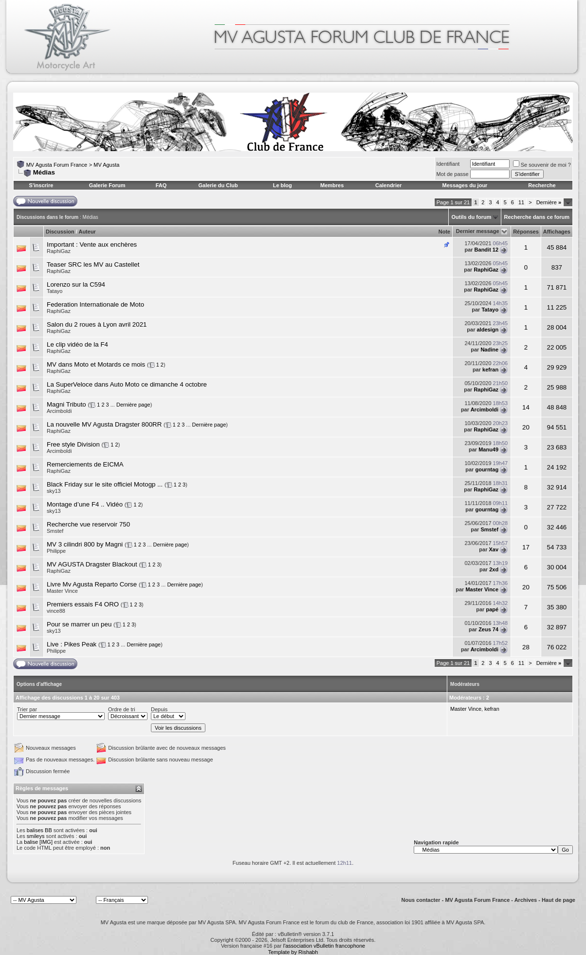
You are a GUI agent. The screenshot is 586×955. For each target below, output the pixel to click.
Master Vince (62, 591)
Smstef (55, 531)
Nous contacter (421, 900)
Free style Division (73, 444)
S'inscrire (41, 185)
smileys (36, 836)
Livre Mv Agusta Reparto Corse (92, 584)
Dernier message (477, 231)
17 (526, 547)
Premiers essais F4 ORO (83, 604)
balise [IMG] (38, 842)
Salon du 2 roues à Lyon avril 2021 (97, 324)
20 (526, 427)
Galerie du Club (218, 185)
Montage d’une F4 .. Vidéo (85, 504)
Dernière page (133, 405)
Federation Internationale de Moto (95, 304)
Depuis (159, 709)
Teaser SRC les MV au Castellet (93, 264)
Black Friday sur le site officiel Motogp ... (105, 484)
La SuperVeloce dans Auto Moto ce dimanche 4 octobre (127, 384)
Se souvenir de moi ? (542, 165)
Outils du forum (472, 217)
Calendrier (388, 185)
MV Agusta (106, 165)
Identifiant (448, 164)
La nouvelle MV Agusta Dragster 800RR (104, 424)
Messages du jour (464, 185)
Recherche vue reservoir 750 (88, 524)
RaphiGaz (59, 251)
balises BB (39, 830)
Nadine (489, 349)
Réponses (526, 231)
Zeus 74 (488, 629)
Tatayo (54, 291)
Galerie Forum (107, 185)
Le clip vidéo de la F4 (77, 344)
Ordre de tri (121, 709)
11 (521, 202)
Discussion (60, 231)
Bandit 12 (487, 250)
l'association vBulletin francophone (324, 946)
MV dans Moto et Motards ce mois (96, 364)
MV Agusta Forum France (56, 165)
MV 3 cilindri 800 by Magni (85, 544)
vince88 (56, 611)
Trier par (27, 709)
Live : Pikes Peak (71, 644)
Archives (525, 900)
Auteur (86, 231)
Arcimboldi (59, 411)
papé (492, 609)
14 (526, 407)
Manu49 (488, 449)
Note (444, 231)
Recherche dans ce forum (537, 217)
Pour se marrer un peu (79, 624)
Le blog (282, 185)
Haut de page (558, 900)
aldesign (487, 329)
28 (526, 647)
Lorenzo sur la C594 (76, 284)
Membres (332, 185)
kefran (490, 369)
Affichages (556, 231)
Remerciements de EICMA (85, 464)
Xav (494, 549)
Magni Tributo (66, 404)
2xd (493, 569)
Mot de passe (453, 174)
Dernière (548, 202)
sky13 (54, 491)
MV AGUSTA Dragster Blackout (92, 564)
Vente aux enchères (108, 244)
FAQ (161, 185)
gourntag (486, 469)
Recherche (541, 185)
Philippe (56, 551)
